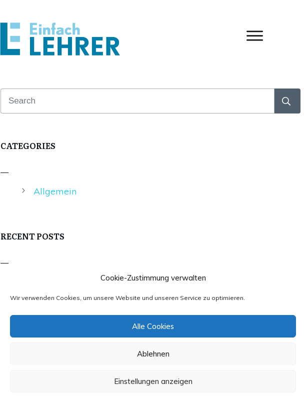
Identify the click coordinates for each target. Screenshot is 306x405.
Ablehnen (153, 353)
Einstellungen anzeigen (153, 381)
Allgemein (55, 191)
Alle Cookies (153, 326)
